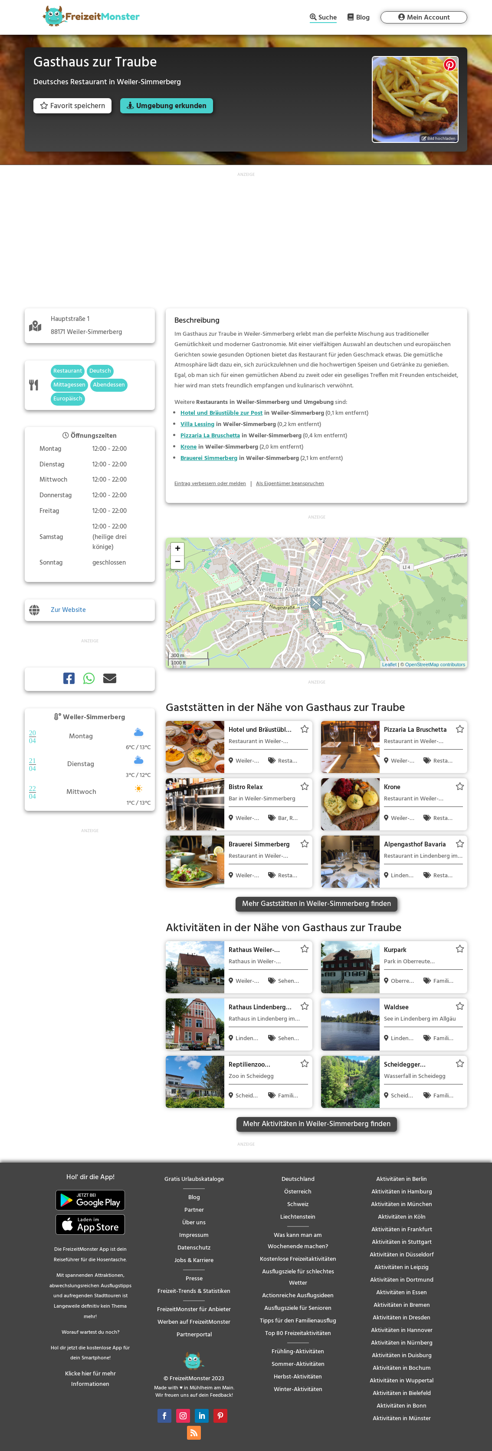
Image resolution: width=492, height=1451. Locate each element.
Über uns (194, 1223)
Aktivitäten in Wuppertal (401, 1381)
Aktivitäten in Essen (401, 1293)
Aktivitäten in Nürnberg (402, 1343)
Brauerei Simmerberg (208, 458)
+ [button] (177, 549)
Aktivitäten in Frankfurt (401, 1230)
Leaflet (389, 664)
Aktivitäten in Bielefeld (402, 1393)
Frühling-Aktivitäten (298, 1352)
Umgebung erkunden (171, 106)
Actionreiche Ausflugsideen (298, 1296)
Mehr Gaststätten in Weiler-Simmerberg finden (316, 904)
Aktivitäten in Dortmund (401, 1280)
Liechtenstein (297, 1217)
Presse (194, 1279)
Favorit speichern (72, 106)
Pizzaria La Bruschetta (210, 436)
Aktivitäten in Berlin (401, 1179)
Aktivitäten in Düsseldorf (402, 1255)
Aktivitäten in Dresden (401, 1318)
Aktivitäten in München (401, 1205)
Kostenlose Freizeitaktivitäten (298, 1259)
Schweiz (297, 1205)
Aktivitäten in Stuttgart (402, 1242)
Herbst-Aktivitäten (298, 1377)
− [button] (177, 562)
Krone (188, 447)
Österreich (298, 1192)
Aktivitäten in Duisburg (402, 1356)
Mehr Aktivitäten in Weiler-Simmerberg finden (316, 1124)
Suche (327, 18)
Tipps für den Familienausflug (298, 1321)
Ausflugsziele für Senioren (297, 1308)
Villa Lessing (197, 425)
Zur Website (68, 610)
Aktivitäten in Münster (402, 1419)
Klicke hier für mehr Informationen (90, 1379)
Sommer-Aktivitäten (298, 1364)
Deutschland (298, 1179)
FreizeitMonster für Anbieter (194, 1310)
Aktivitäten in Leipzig (401, 1268)
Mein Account (428, 17)
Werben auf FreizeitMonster (193, 1322)
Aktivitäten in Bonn (401, 1406)
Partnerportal (194, 1335)
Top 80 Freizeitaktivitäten (298, 1334)
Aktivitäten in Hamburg (401, 1192)
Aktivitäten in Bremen (402, 1305)
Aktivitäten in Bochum (402, 1368)
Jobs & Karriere (193, 1261)
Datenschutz (193, 1248)
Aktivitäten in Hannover (402, 1330)
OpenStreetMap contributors (435, 664)
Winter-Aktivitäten (298, 1390)
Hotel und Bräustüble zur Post (221, 413)
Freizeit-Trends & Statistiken (193, 1291)
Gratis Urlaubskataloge (194, 1179)
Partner (194, 1210)
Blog (363, 17)
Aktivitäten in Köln (402, 1217)
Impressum (194, 1235)
